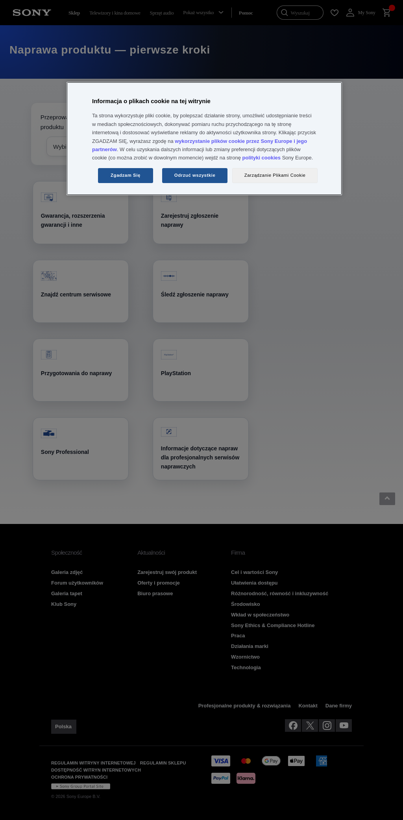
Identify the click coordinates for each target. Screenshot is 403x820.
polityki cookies (261, 158)
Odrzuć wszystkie (195, 175)
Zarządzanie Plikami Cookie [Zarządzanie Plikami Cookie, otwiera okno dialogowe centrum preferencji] (275, 175)
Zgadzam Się (125, 175)
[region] (204, 138)
